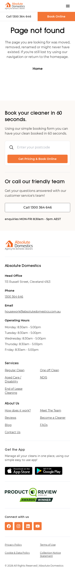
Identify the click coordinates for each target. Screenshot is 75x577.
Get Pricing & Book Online (37, 159)
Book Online (56, 16)
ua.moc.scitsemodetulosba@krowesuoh (33, 311)
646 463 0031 (14, 296)
